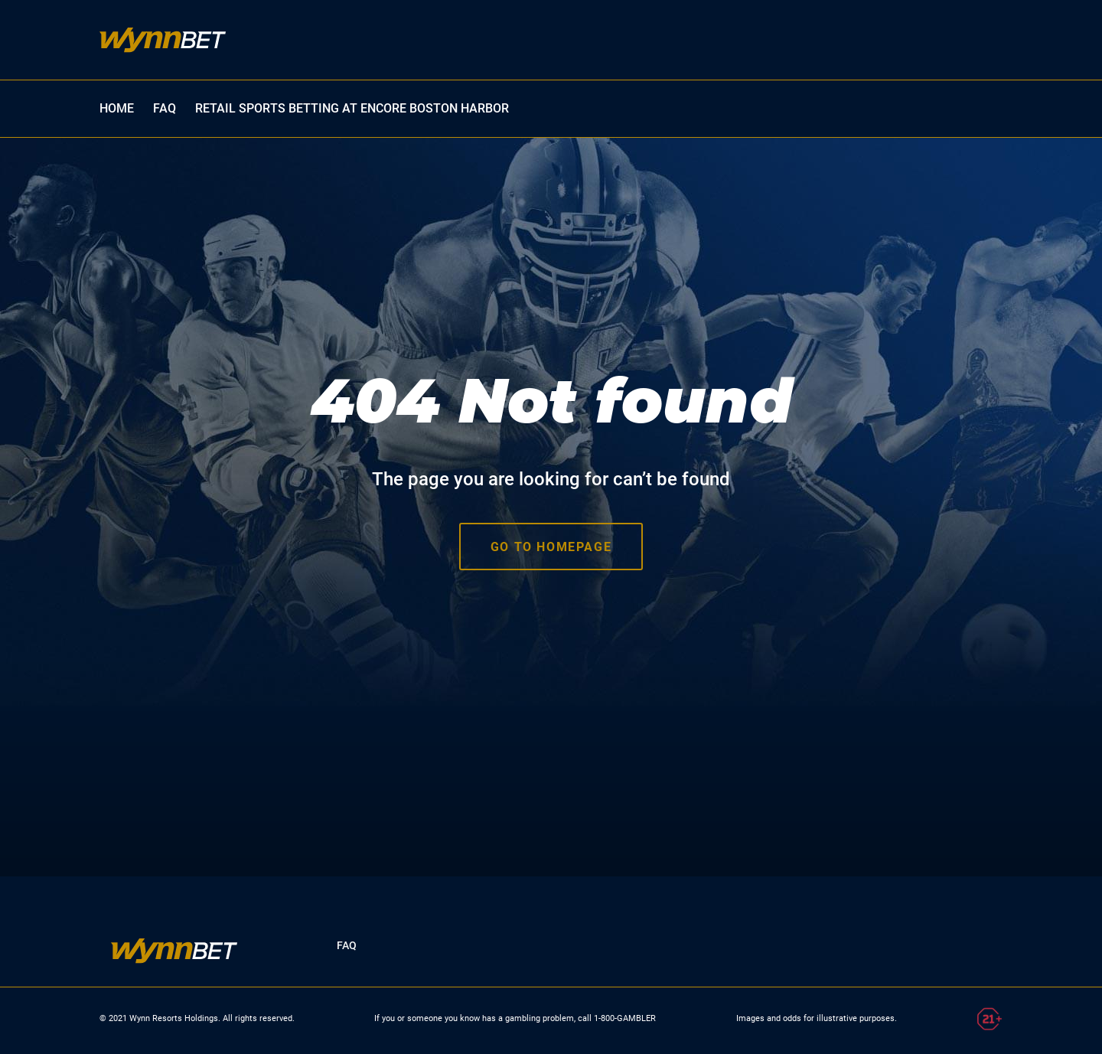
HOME (116, 108)
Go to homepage (551, 547)
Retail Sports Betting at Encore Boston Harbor (352, 108)
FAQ (164, 108)
